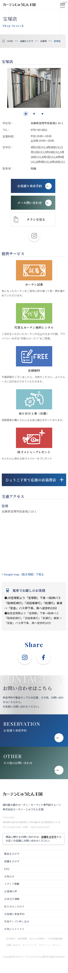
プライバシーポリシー (50, 945)
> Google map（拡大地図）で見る (23, 574)
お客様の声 (10, 891)
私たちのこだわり (14, 906)
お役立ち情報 (11, 899)
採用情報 (22, 938)
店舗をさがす (26, 40)
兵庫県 (43, 40)
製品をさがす (11, 853)
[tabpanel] (34, 88)
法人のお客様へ (37, 938)
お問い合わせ (13, 945)
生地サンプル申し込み (16, 921)
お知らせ (9, 876)
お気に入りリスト (14, 929)
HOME (10, 40)
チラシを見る (36, 219)
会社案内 (10, 938)
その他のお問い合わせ (17, 763)
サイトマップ (29, 945)
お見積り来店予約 (15, 730)
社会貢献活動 (55, 938)
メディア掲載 (11, 884)
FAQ (6, 869)
